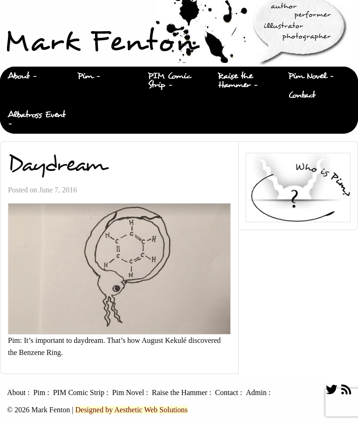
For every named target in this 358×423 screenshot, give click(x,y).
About (18, 76)
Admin (256, 392)
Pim (85, 76)
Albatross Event (36, 115)
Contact (301, 95)
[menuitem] (35, 76)
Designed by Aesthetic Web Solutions (131, 410)
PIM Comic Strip (169, 80)
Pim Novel (307, 76)
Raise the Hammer (235, 80)
